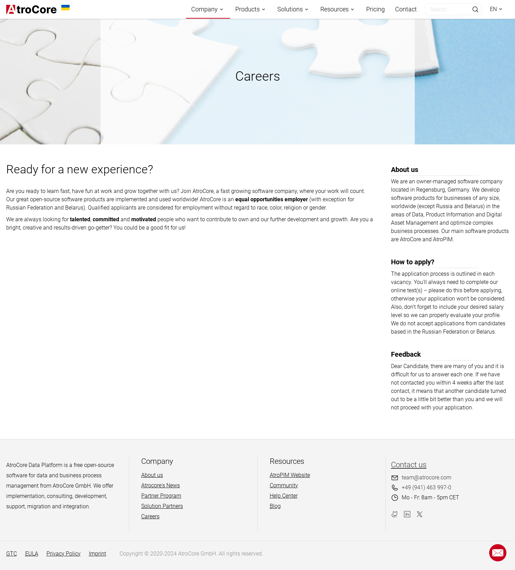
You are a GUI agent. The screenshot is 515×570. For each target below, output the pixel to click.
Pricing (375, 9)
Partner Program (161, 495)
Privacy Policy (64, 553)
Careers (150, 516)
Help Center (284, 495)
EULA (31, 553)
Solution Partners (162, 506)
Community (284, 485)
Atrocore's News (160, 485)
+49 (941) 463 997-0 (426, 487)
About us (152, 475)
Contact (406, 9)
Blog (275, 506)
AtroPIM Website (290, 475)
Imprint (97, 553)
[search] (446, 9)
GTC (11, 553)
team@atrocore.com (426, 477)
